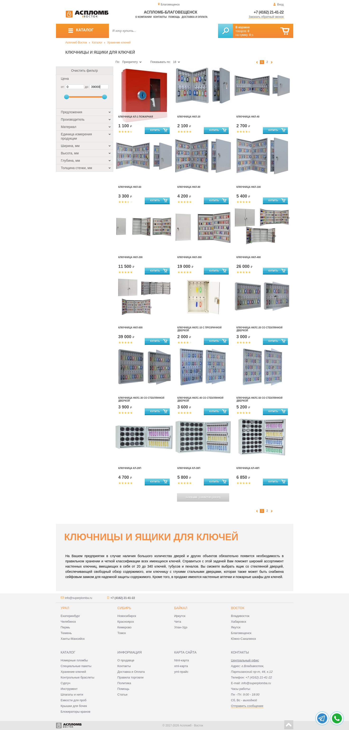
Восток (237, 608)
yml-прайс (181, 671)
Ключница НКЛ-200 (130, 257)
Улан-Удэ (180, 627)
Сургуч (65, 683)
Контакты (160, 17)
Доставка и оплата (195, 17)
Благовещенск (241, 633)
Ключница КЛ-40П (248, 468)
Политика (124, 683)
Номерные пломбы (74, 660)
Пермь (65, 627)
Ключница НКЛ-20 (188, 116)
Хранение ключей (119, 42)
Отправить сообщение (247, 706)
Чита (177, 621)
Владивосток (240, 616)
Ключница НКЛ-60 (129, 187)
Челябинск (68, 621)
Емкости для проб (74, 700)
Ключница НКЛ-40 (248, 116)
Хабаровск (238, 621)
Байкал (180, 608)
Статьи (122, 694)
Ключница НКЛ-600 (130, 327)
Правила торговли (130, 677)
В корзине (243, 27)
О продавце (125, 660)
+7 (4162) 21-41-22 (269, 12)
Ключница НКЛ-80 (188, 187)
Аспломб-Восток (76, 42)
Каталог (97, 42)
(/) (203, 497)
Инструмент (69, 689)
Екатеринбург (70, 616)
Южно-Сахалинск (243, 638)
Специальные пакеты (76, 666)
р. (251, 35)
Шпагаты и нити (72, 694)
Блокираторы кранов (75, 711)
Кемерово (124, 627)
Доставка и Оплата (131, 671)
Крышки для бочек (74, 706)
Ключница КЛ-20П (129, 468)
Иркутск (179, 616)
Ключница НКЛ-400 (249, 257)
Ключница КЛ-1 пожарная (135, 116)
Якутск (236, 627)
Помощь (174, 17)
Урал (65, 608)
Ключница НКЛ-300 (189, 257)
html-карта (181, 660)
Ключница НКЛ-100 (249, 187)
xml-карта (181, 666)
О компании (143, 17)
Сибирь (124, 608)
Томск (121, 633)
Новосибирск (126, 616)
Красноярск (125, 621)
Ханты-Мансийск (73, 638)
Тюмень (66, 633)
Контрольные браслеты (77, 677)
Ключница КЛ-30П (188, 468)
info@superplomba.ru (78, 598)
